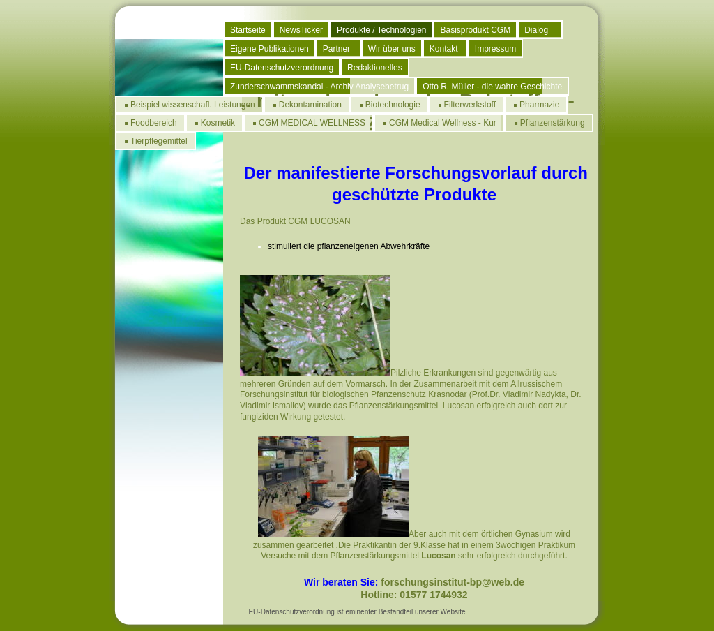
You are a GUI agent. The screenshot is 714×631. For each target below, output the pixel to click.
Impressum (495, 49)
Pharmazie (539, 105)
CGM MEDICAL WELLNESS (312, 123)
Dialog (536, 30)
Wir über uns (392, 49)
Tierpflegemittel (159, 141)
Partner (336, 49)
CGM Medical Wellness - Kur (442, 123)
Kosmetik (218, 123)
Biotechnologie (392, 105)
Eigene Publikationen (269, 49)
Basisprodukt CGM (475, 30)
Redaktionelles (374, 68)
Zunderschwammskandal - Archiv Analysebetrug (319, 86)
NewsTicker (301, 30)
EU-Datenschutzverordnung (281, 68)
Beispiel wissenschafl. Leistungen (192, 105)
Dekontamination (310, 105)
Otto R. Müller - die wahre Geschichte (492, 86)
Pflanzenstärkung (552, 123)
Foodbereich (153, 123)
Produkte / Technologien (382, 30)
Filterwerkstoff (470, 105)
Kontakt (444, 49)
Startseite (248, 30)
